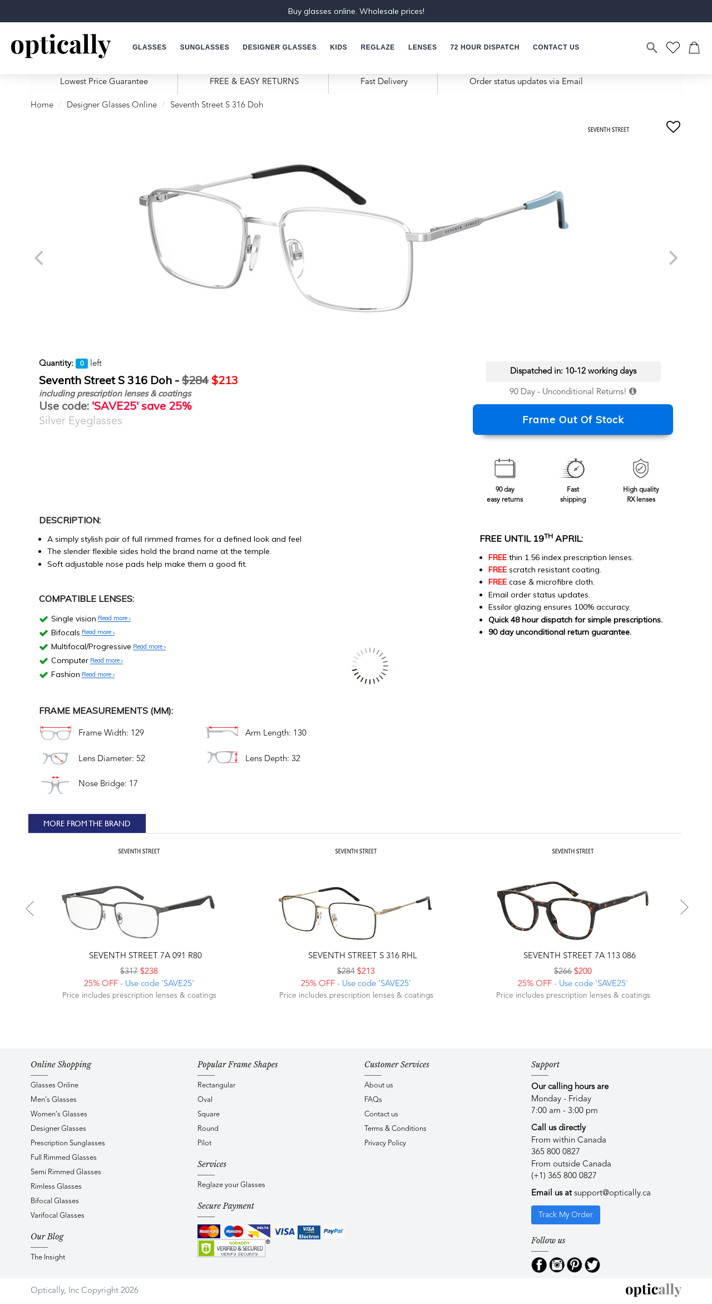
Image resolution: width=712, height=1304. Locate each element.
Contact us (381, 1114)
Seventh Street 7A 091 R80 (144, 956)
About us (378, 1085)
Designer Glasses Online (112, 105)
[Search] (652, 47)
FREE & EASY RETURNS (254, 82)
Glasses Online (54, 1085)
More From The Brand (87, 823)
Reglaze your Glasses (231, 1185)
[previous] (40, 258)
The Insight (48, 1257)
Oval (204, 1100)
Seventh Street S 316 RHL (361, 956)
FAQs (373, 1100)
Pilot (204, 1143)
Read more (114, 618)
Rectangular (216, 1085)
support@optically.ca (612, 1193)
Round (208, 1129)
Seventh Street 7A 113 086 (578, 956)
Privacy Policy (385, 1143)
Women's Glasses (59, 1114)
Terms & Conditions (395, 1129)
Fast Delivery (384, 82)
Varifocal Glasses (58, 1215)
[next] (672, 258)
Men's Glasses (54, 1100)
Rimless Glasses (56, 1186)
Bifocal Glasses (55, 1201)
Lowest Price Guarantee (104, 82)
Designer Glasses (58, 1129)
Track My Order (565, 1215)
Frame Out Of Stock (573, 419)
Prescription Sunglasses (68, 1143)
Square (208, 1114)
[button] (338, 47)
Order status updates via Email (526, 82)
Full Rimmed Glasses (64, 1157)
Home (42, 105)
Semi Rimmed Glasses (66, 1172)
